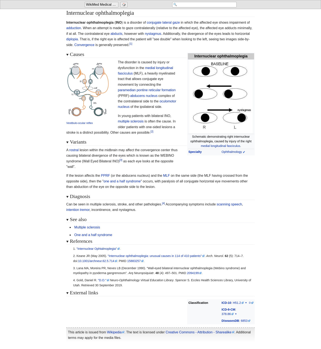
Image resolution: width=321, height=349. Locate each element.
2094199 (193, 273)
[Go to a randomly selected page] (124, 4)
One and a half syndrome (93, 235)
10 (229, 302)
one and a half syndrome (122, 181)
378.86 (226, 314)
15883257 (134, 261)
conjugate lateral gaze (163, 22)
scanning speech (229, 204)
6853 (244, 320)
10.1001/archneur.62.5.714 (96, 261)
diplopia (72, 39)
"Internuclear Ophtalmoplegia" (96, 248)
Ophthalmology (232, 151)
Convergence (84, 45)
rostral (74, 150)
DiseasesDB (230, 320)
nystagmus (153, 33)
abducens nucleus (143, 96)
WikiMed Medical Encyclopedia (102, 4)
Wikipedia (114, 332)
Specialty (195, 151)
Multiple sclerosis (87, 227)
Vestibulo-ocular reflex (79, 123)
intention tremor (77, 210)
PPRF (105, 175)
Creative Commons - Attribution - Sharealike (199, 332)
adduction (73, 28)
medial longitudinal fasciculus (220, 146)
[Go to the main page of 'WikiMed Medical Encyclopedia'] (102, 4)
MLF (166, 175)
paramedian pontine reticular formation (147, 90)
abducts (116, 33)
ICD (224, 302)
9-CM (231, 309)
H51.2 (237, 302)
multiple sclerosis (131, 121)
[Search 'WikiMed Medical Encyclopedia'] (203, 4)
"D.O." (102, 280)
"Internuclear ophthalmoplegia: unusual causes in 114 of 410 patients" (155, 256)
